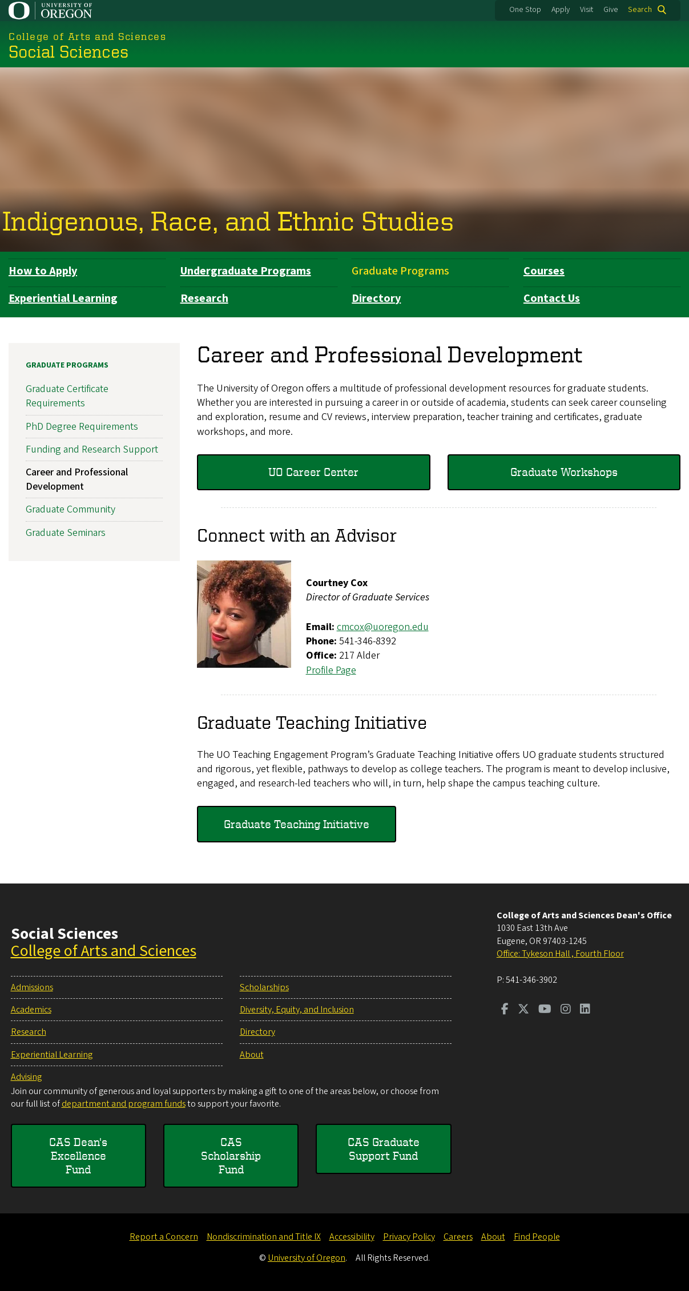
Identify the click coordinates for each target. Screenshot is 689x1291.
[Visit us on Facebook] (505, 1010)
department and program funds (124, 1104)
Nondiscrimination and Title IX (264, 1237)
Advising (26, 1077)
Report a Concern (164, 1237)
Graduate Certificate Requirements (67, 396)
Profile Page (331, 670)
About (252, 1054)
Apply (560, 9)
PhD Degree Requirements (82, 426)
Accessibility (351, 1237)
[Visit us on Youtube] (545, 1010)
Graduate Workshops (564, 471)
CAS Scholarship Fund (231, 1155)
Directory (376, 298)
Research (204, 298)
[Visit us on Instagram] (565, 1010)
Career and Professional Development (77, 479)
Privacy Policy (409, 1237)
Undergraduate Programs (245, 271)
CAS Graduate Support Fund (384, 1148)
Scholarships (264, 987)
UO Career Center (313, 471)
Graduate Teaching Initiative (296, 823)
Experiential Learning (63, 298)
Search (640, 9)
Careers (458, 1237)
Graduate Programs (400, 271)
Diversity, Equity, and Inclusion (297, 1009)
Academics (31, 1009)
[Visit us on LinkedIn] (585, 1010)
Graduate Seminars (66, 533)
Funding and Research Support (92, 449)
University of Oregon (306, 1258)
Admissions (32, 987)
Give (610, 9)
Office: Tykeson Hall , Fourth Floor (560, 953)
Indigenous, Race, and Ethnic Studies (228, 221)
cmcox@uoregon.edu (383, 627)
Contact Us (551, 298)
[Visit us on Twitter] (523, 1010)
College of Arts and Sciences (103, 950)
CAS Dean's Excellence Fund (78, 1155)
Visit (586, 9)
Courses (544, 271)
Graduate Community (70, 510)
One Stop (525, 9)
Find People (537, 1237)
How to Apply (43, 271)
